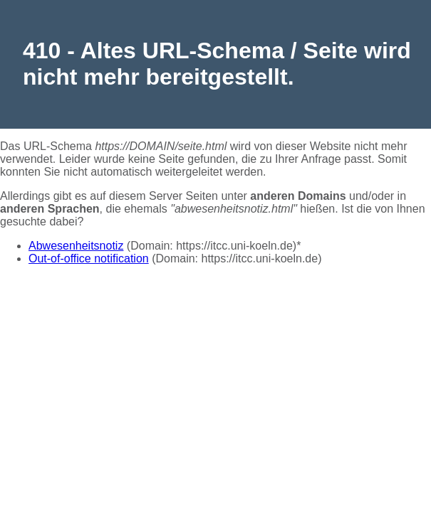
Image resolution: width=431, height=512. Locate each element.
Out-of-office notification (88, 258)
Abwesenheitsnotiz (75, 246)
